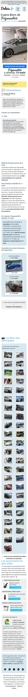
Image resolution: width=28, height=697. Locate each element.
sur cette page (11, 131)
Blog (18, 8)
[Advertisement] (14, 148)
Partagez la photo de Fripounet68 (15, 66)
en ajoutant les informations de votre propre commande (13, 126)
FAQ (18, 10)
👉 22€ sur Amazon (14, 598)
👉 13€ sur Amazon (15, 587)
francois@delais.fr (19, 647)
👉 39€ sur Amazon (16, 610)
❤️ (24, 59)
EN (24, 10)
